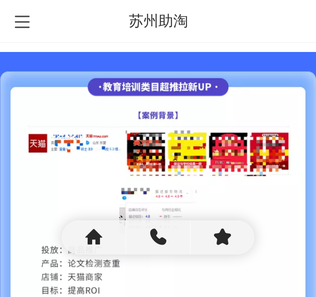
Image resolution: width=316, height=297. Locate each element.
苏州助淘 (158, 20)
